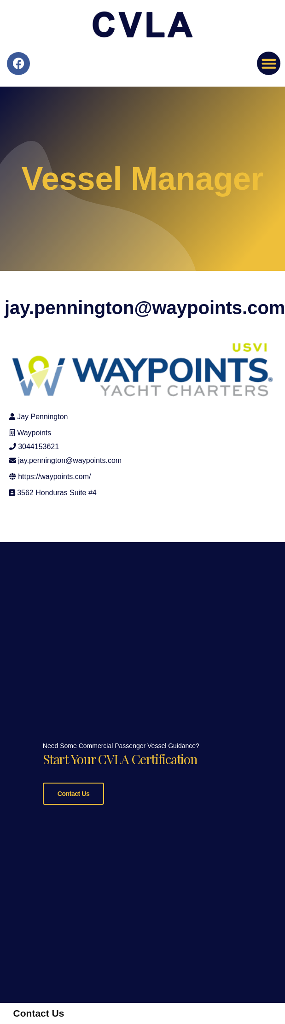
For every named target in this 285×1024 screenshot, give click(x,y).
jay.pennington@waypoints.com (70, 460)
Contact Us (73, 792)
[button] (268, 63)
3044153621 (38, 447)
